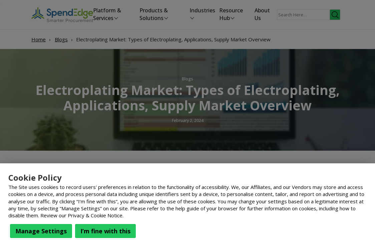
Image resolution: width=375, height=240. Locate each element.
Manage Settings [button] (41, 231)
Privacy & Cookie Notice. (95, 215)
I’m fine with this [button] (105, 231)
